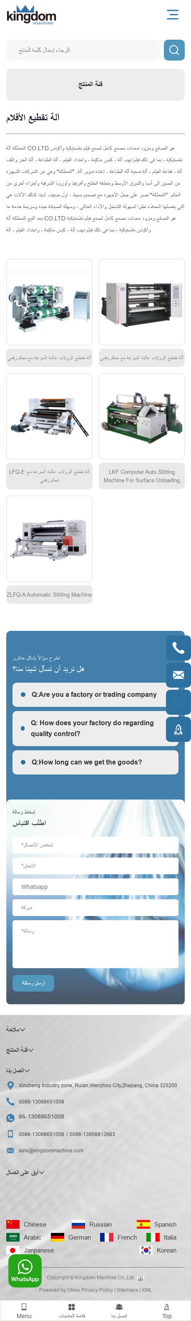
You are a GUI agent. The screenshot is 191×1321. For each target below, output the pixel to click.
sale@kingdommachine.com (51, 1150)
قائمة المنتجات (72, 1310)
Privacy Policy (97, 1290)
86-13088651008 (41, 1116)
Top (167, 1310)
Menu (24, 1310)
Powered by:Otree (59, 1290)
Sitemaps (127, 1290)
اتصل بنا (119, 1310)
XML (147, 1290)
